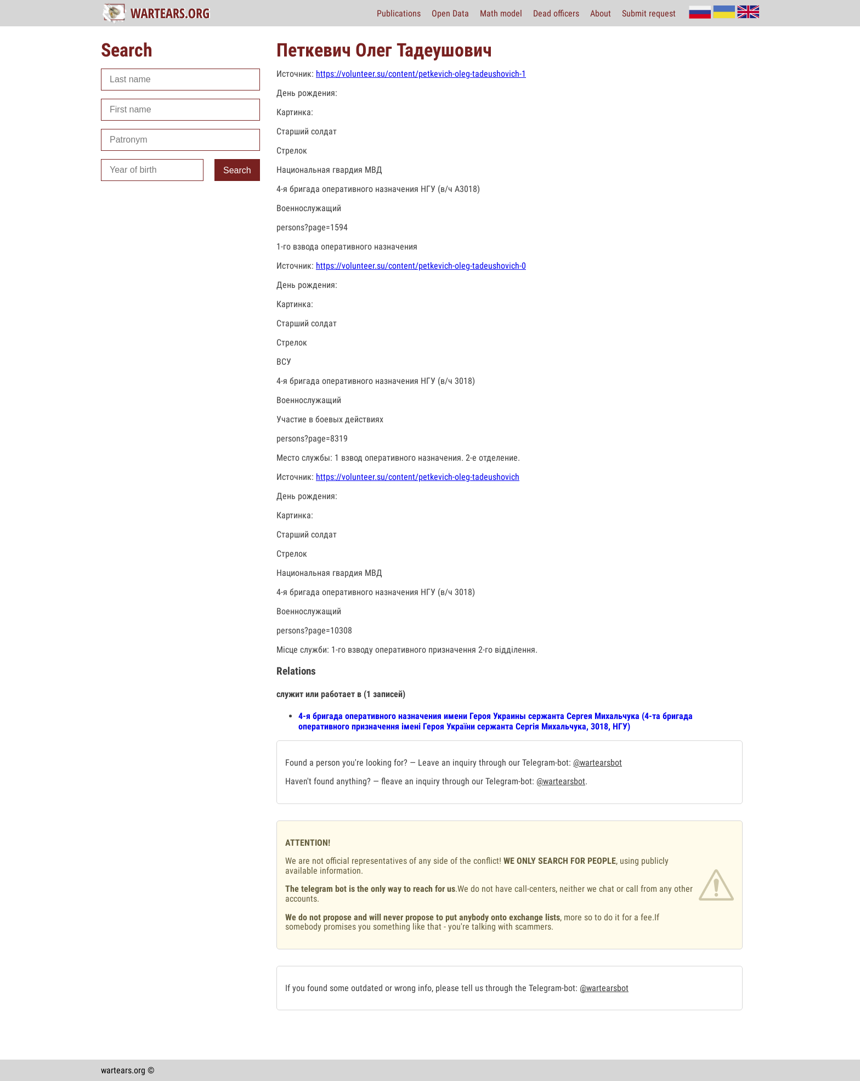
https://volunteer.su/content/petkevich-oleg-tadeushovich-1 (421, 74)
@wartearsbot (597, 762)
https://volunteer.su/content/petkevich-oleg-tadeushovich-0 (421, 266)
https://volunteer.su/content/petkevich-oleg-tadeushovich (417, 477)
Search (237, 170)
